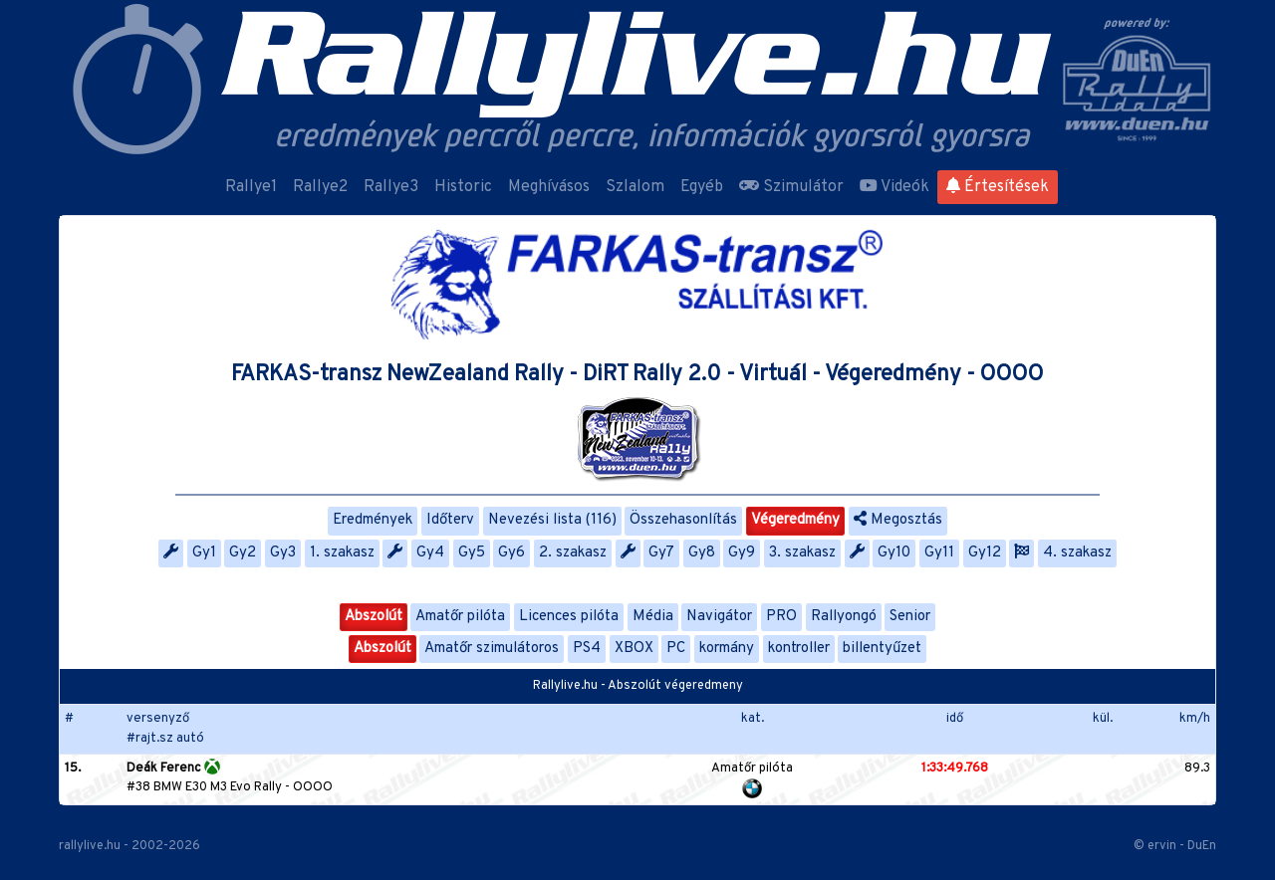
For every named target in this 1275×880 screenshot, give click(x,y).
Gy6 (511, 553)
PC (675, 648)
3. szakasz (802, 553)
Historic (463, 187)
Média (653, 616)
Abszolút (373, 616)
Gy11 (939, 553)
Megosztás (898, 520)
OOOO (313, 787)
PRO (781, 616)
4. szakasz (1077, 553)
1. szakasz (342, 553)
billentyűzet (882, 648)
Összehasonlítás (683, 520)
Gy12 (984, 553)
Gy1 (204, 553)
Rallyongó (844, 616)
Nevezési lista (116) (552, 520)
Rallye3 (391, 187)
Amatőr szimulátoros (491, 648)
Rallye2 (320, 187)
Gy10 (894, 553)
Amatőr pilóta (460, 616)
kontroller (799, 648)
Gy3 (283, 553)
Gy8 (701, 553)
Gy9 (741, 553)
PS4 (587, 648)
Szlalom (635, 187)
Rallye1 (251, 187)
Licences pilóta (569, 616)
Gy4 (430, 553)
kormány (726, 648)
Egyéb (701, 187)
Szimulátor (791, 187)
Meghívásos (549, 187)
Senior (910, 616)
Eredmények (372, 520)
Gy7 (661, 553)
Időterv (450, 520)
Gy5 (471, 553)
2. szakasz (573, 553)
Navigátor (719, 616)
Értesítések (997, 187)
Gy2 (242, 553)
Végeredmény (795, 520)
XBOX (634, 648)
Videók (894, 187)
